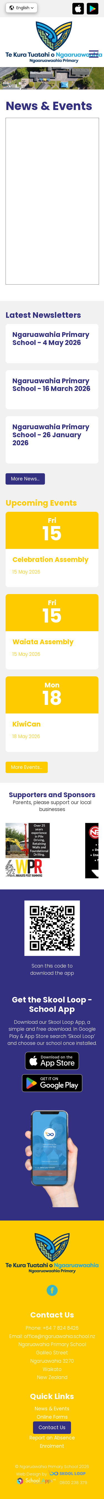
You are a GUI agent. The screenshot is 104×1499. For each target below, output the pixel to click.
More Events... (26, 767)
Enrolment (52, 1446)
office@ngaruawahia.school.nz (59, 1336)
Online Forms (52, 1417)
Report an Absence (52, 1437)
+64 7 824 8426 (60, 1328)
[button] (21, 7)
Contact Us (52, 1427)
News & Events (52, 1408)
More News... (25, 478)
